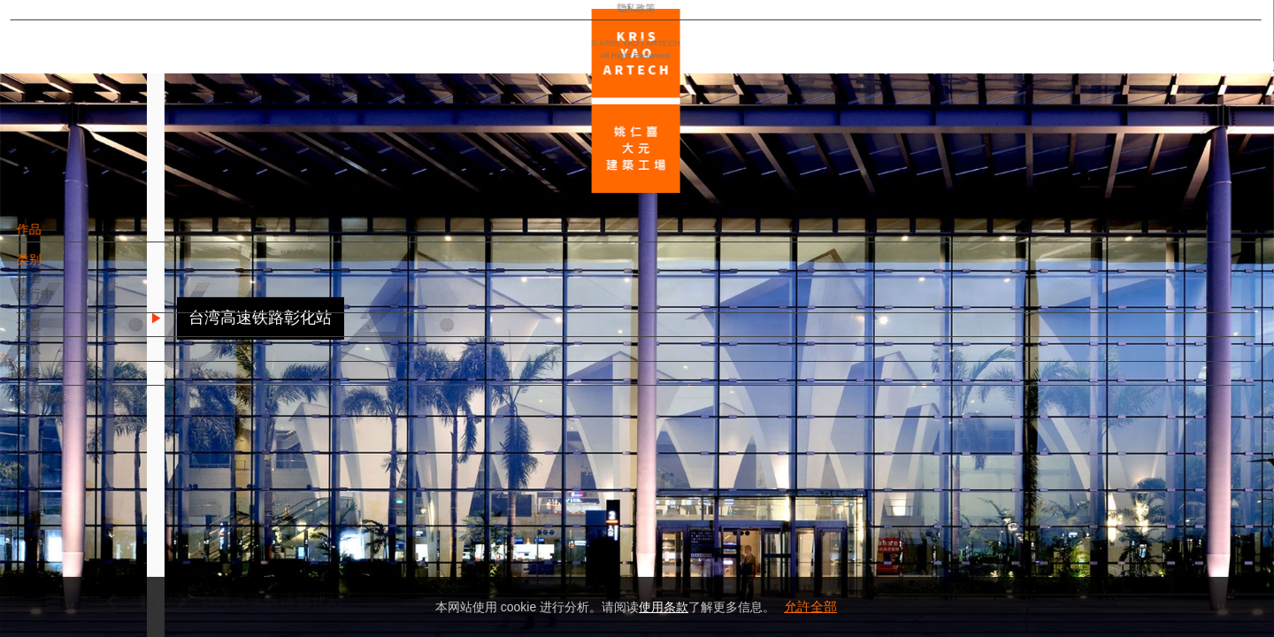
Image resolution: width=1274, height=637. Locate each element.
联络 (59, 381)
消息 (59, 333)
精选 (59, 286)
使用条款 (663, 607)
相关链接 (71, 406)
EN (120, 520)
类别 (59, 268)
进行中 (65, 302)
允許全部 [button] (810, 606)
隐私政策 (91, 571)
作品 (59, 238)
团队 (59, 357)
